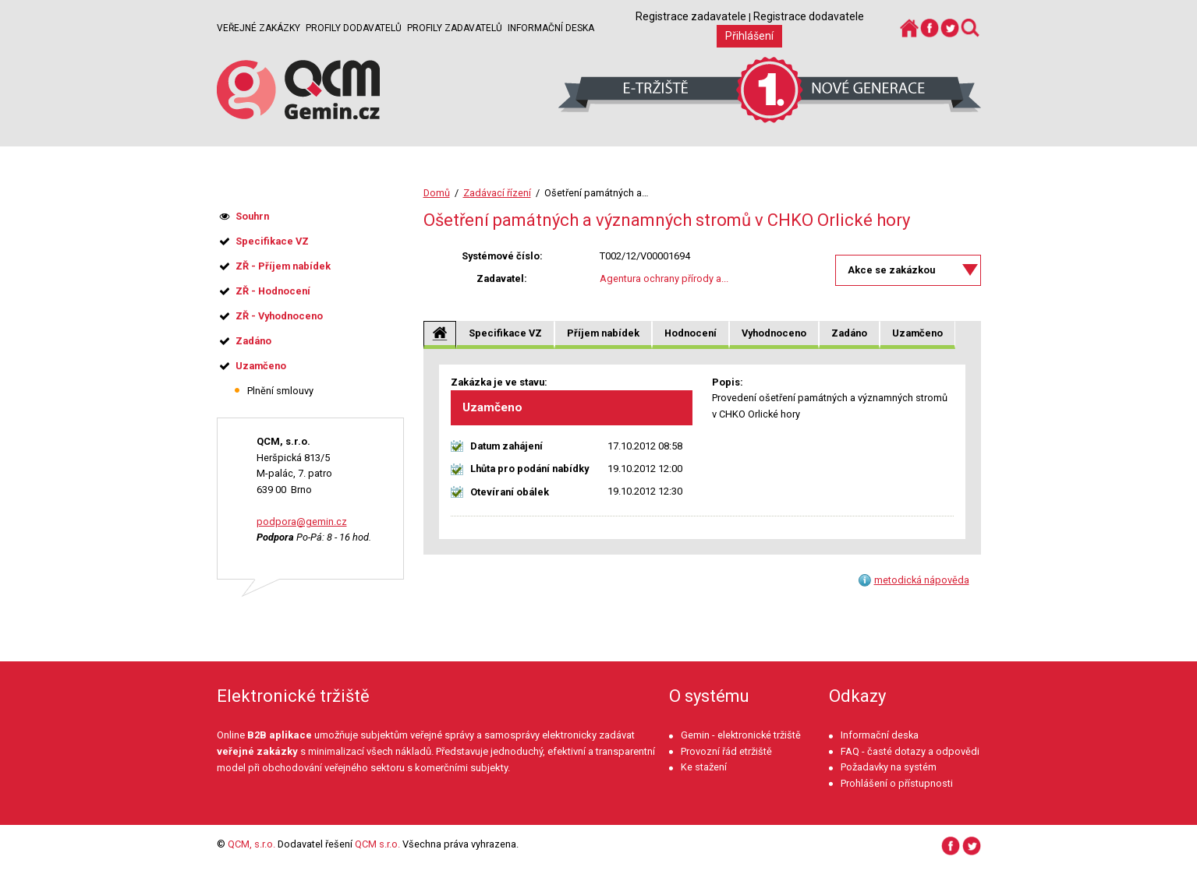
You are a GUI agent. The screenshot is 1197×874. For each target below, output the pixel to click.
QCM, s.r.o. (251, 844)
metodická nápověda (921, 580)
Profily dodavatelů (354, 28)
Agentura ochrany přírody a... (664, 278)
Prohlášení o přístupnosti (897, 783)
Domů (436, 193)
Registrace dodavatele (808, 16)
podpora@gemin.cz (302, 521)
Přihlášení (749, 36)
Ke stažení (704, 767)
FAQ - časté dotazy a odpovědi (910, 751)
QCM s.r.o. (377, 844)
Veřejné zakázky (258, 28)
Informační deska (551, 28)
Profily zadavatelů (454, 28)
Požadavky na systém (889, 767)
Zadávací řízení (497, 193)
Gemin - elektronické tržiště (741, 735)
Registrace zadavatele (691, 16)
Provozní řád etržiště (726, 751)
